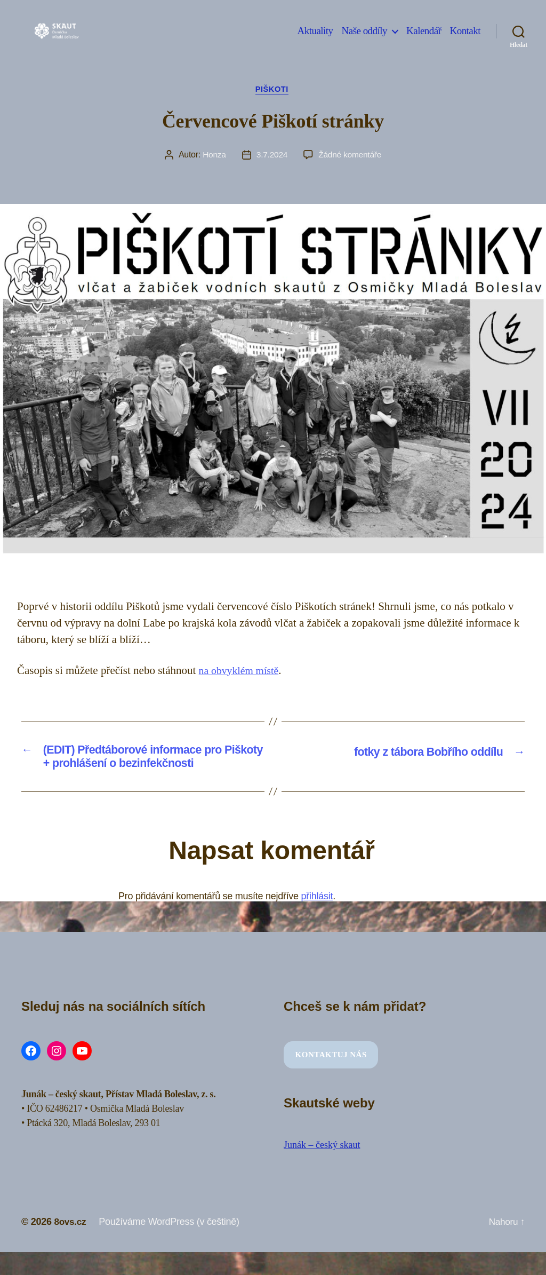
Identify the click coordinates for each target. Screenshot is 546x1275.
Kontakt (464, 38)
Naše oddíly (365, 38)
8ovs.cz (70, 1226)
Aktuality (315, 38)
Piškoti (273, 89)
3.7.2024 (271, 156)
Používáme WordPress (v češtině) (171, 1226)
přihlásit (317, 900)
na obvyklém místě (241, 671)
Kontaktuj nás (331, 1059)
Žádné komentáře (350, 156)
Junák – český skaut (322, 1149)
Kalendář (423, 38)
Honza (213, 156)
